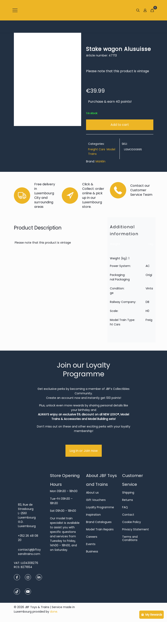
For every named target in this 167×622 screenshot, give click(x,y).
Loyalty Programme (100, 507)
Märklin (100, 161)
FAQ (125, 507)
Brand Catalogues (99, 522)
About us (92, 492)
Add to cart (120, 124)
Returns (127, 500)
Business (92, 551)
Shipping (128, 492)
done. (54, 612)
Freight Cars (96, 149)
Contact (128, 515)
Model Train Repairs (100, 529)
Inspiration (93, 515)
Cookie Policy (131, 522)
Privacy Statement (135, 529)
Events (90, 544)
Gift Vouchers (96, 500)
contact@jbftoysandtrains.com (29, 552)
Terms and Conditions (130, 538)
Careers (91, 537)
